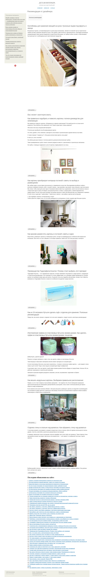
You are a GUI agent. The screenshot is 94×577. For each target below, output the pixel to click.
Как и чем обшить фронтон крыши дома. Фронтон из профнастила (47, 560)
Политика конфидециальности (37, 573)
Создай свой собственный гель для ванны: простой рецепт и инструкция (48, 550)
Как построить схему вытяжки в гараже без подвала (43, 529)
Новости (46, 8)
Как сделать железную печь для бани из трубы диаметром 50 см (46, 534)
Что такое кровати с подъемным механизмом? (41, 538)
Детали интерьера (47, 3)
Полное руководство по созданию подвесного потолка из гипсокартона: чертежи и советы (53, 496)
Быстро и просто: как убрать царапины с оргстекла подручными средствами (49, 510)
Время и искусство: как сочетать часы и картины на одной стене (46, 513)
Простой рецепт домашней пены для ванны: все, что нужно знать (47, 543)
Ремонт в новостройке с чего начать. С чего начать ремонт (45, 557)
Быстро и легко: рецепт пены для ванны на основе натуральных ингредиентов (50, 536)
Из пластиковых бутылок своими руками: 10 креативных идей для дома (48, 520)
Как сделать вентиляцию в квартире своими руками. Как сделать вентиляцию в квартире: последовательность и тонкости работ (15, 49)
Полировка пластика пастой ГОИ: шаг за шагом (42, 505)
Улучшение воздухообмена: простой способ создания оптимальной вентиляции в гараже (53, 527)
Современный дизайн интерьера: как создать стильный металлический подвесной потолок (53, 503)
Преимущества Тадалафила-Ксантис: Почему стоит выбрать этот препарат (57, 271)
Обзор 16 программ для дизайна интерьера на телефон (44, 494)
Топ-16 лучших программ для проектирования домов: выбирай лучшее (14, 57)
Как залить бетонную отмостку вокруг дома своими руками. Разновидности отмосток (52, 552)
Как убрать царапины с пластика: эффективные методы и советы (47, 506)
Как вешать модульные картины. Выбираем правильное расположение (55, 380)
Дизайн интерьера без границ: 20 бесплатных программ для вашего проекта (49, 487)
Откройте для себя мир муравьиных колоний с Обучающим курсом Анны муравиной (52, 548)
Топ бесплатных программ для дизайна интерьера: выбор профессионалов (49, 489)
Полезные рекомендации (35, 17)
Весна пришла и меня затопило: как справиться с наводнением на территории (50, 517)
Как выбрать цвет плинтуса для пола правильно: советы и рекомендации (49, 512)
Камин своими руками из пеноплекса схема (41, 545)
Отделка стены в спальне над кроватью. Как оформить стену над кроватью (57, 427)
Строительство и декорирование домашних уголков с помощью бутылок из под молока (52, 525)
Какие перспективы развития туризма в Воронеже (42, 498)
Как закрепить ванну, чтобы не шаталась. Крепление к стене (45, 567)
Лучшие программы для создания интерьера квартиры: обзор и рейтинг (48, 491)
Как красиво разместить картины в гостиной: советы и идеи (51, 234)
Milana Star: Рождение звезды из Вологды (40, 515)
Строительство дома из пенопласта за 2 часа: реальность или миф (47, 546)
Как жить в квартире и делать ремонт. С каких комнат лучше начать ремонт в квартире (52, 555)
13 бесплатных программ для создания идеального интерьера (45, 492)
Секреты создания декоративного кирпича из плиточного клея (45, 480)
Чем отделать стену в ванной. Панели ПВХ (40, 559)
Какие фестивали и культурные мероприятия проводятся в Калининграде (48, 484)
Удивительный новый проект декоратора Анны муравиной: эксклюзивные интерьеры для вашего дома (56, 539)
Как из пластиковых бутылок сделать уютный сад (42, 524)
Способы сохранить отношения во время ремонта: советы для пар (47, 553)
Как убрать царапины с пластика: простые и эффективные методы (47, 508)
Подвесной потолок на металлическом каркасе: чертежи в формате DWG (49, 499)
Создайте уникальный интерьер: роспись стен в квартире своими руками (49, 562)
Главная (39, 8)
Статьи (52, 8)
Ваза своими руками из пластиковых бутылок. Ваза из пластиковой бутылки (14, 29)
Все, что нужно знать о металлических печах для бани (44, 532)
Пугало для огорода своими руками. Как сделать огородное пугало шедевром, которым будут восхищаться (58, 541)
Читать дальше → (31, 109)
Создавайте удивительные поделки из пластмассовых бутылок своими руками (50, 522)
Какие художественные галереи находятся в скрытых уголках (45, 501)
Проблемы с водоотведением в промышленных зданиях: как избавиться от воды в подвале (53, 519)
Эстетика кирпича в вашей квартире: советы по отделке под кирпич (47, 482)
